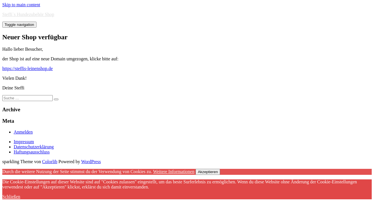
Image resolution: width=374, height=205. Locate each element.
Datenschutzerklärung (34, 146)
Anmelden (23, 132)
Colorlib (49, 161)
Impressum (24, 141)
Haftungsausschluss (32, 151)
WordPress (91, 161)
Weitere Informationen (173, 171)
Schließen (11, 196)
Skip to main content (21, 4)
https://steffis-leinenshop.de (27, 68)
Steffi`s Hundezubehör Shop (28, 14)
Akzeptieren (208, 172)
